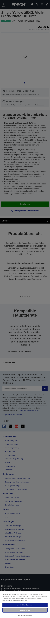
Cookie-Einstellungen (25, 615)
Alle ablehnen (25, 610)
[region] (25, 604)
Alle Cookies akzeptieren (25, 605)
